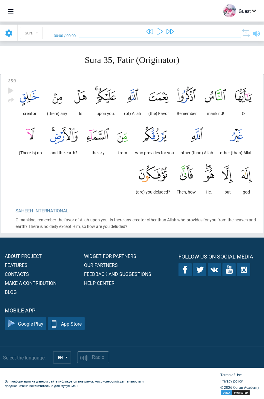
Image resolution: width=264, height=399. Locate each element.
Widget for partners (110, 256)
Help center (99, 283)
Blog (11, 292)
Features (16, 265)
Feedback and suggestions (117, 274)
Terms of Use (231, 374)
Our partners (101, 265)
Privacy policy (231, 381)
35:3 (12, 81)
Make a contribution (31, 283)
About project (23, 256)
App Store (66, 323)
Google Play (25, 323)
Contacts (17, 274)
